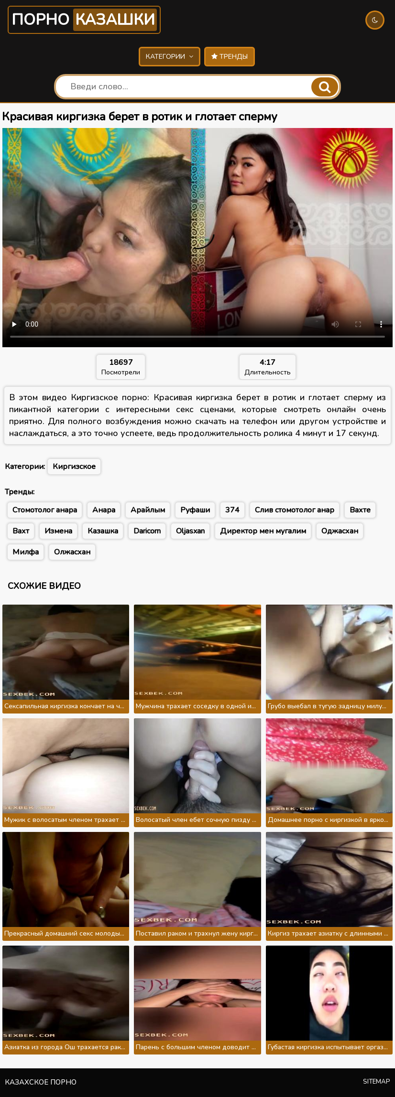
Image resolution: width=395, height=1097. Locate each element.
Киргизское (74, 466)
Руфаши (195, 510)
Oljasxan (190, 531)
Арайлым (148, 510)
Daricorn (147, 531)
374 (232, 510)
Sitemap (376, 1081)
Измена (58, 531)
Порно (84, 20)
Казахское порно (41, 1082)
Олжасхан (72, 552)
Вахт (20, 531)
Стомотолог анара (44, 510)
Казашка (103, 531)
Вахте (360, 510)
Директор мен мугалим (263, 531)
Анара (103, 510)
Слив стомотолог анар (294, 510)
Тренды (229, 56)
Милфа (25, 552)
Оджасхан (339, 531)
